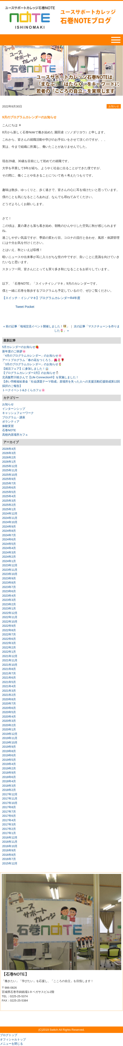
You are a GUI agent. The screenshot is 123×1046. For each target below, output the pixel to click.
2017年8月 (9, 807)
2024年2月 (9, 556)
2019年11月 (9, 738)
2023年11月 (9, 569)
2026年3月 (9, 453)
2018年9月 (9, 772)
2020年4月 (9, 716)
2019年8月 (9, 751)
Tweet (19, 307)
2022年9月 (9, 625)
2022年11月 (9, 617)
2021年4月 (9, 686)
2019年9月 (9, 746)
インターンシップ (13, 408)
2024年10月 (9, 522)
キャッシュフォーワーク (18, 413)
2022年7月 (9, 634)
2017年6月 (9, 815)
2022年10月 (9, 621)
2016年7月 (9, 859)
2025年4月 (9, 496)
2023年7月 (9, 587)
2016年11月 (9, 841)
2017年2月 (9, 829)
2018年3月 (9, 785)
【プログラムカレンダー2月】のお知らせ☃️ (30, 373)
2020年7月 (9, 703)
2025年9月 (9, 479)
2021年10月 (9, 664)
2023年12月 (9, 565)
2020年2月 (9, 725)
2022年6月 (9, 638)
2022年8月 (9, 630)
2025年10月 (9, 474)
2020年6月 (9, 708)
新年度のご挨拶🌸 (14, 351)
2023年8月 (9, 582)
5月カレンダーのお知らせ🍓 (20, 347)
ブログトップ (8, 1035)
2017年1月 (9, 833)
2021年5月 (9, 682)
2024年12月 (9, 513)
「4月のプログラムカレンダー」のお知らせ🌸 (32, 355)
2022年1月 (9, 651)
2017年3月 (9, 824)
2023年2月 (9, 604)
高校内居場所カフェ (15, 434)
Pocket (29, 307)
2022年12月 (9, 613)
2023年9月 (9, 578)
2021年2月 (9, 695)
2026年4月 (9, 448)
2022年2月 (9, 647)
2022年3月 (9, 643)
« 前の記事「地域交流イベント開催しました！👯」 (36, 326)
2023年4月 (9, 595)
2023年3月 (9, 600)
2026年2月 (9, 457)
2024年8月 (9, 530)
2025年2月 (9, 505)
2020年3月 (9, 720)
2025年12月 (9, 466)
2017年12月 (9, 794)
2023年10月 (9, 574)
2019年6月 (9, 755)
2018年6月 (9, 777)
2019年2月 (9, 768)
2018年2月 (9, 790)
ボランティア (10, 421)
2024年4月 (9, 548)
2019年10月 (9, 742)
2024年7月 (9, 535)
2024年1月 (9, 561)
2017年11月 (9, 798)
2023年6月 (9, 591)
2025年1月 (9, 509)
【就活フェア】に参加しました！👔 (25, 368)
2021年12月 (9, 656)
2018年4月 (9, 781)
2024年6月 (9, 539)
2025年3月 (9, 500)
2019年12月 (9, 733)
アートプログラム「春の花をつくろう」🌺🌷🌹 (33, 360)
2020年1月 (9, 729)
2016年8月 (9, 854)
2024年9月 (9, 526)
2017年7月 (9, 811)
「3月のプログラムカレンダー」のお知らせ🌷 (32, 364)
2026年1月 (9, 461)
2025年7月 (9, 483)
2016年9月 (9, 850)
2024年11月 (9, 518)
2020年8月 (9, 699)
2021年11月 (9, 660)
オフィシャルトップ (13, 1039)
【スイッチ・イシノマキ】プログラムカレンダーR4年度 (41, 298)
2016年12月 (9, 837)
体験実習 (8, 426)
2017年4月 (9, 820)
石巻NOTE (9, 430)
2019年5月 (9, 759)
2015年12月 (9, 863)
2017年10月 (9, 803)
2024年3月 (9, 552)
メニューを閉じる (11, 1043)
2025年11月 (9, 470)
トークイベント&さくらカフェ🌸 (23, 390)
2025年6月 (9, 487)
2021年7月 (9, 673)
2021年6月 (9, 677)
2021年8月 (9, 669)
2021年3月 (9, 690)
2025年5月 (9, 492)
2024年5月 (9, 543)
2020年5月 (9, 712)
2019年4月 (9, 764)
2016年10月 (9, 846)
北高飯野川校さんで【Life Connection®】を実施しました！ (40, 377)
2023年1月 (9, 608)
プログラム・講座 (13, 417)
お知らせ (113, 106)
